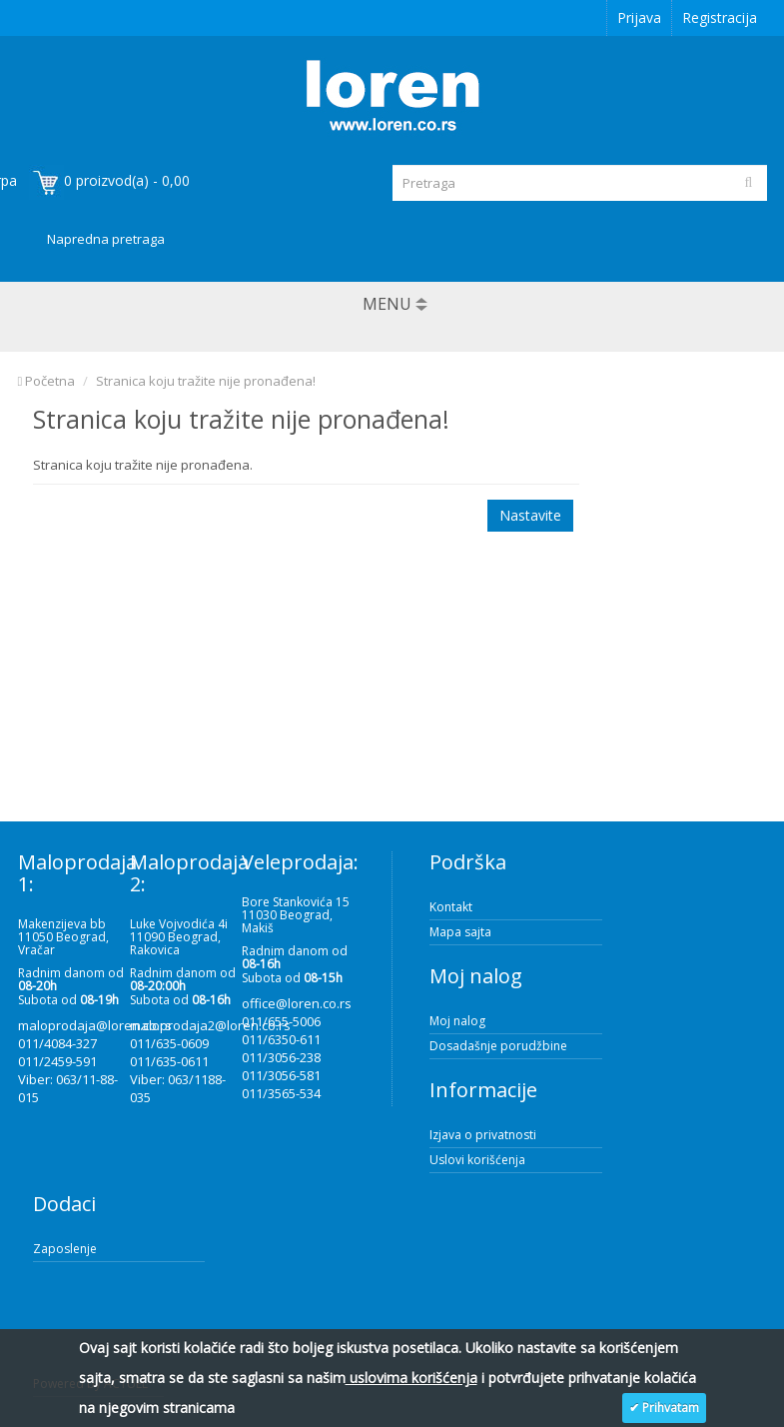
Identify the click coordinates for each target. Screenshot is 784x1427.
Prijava (639, 17)
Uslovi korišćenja (477, 1159)
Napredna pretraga (106, 239)
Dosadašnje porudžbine (498, 1045)
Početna (47, 381)
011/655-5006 (281, 1021)
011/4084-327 (57, 1043)
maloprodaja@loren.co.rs (95, 1025)
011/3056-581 (281, 1075)
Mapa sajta (460, 931)
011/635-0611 (169, 1061)
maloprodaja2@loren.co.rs (210, 1025)
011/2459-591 (57, 1061)
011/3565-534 (281, 1093)
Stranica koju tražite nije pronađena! (206, 381)
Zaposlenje (65, 1248)
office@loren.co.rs (297, 1003)
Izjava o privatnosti (482, 1134)
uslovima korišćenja (411, 1377)
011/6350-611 (281, 1039)
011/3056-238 (281, 1057)
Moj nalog (457, 1020)
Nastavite (530, 515)
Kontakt (450, 906)
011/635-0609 (169, 1043)
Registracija (719, 17)
